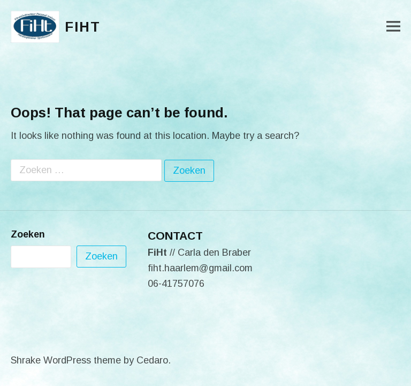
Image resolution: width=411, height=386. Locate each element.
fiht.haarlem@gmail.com (200, 268)
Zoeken (28, 234)
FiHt (83, 27)
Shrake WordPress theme (66, 360)
